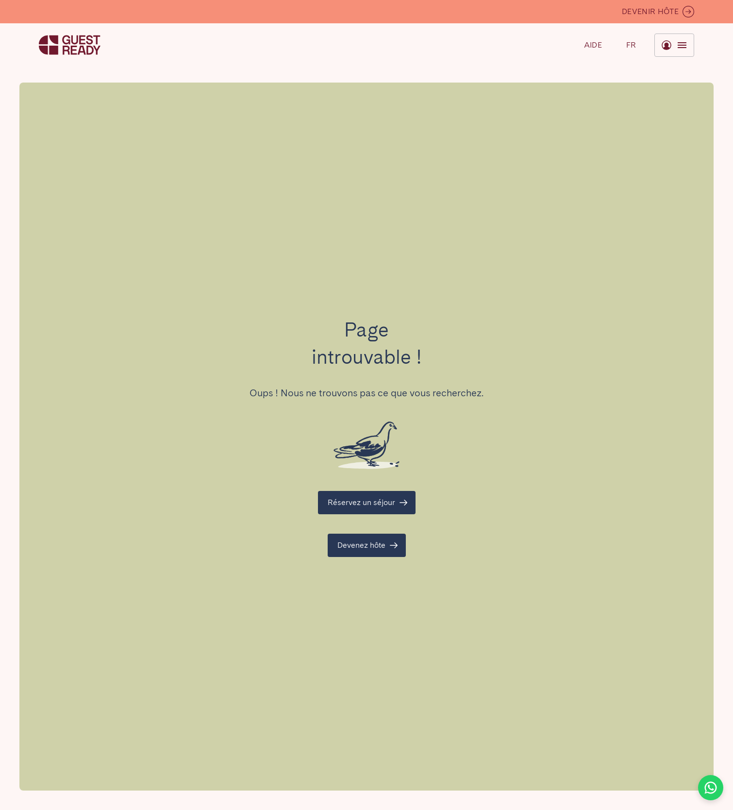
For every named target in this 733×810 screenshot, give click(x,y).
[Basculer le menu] (631, 45)
